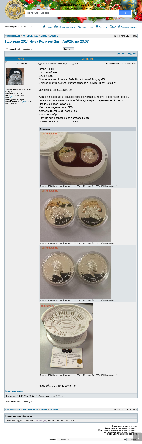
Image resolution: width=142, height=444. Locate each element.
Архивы (43, 409)
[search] (70, 12)
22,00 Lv (23, 102)
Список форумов (12, 409)
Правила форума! (127, 27)
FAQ (113, 27)
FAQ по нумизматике (65, 27)
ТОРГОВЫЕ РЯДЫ (30, 409)
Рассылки (101, 27)
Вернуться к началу (14, 391)
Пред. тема (120, 54)
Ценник (47, 27)
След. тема (131, 54)
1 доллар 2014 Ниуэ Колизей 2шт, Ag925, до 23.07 (46, 41)
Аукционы (53, 409)
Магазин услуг (86, 27)
